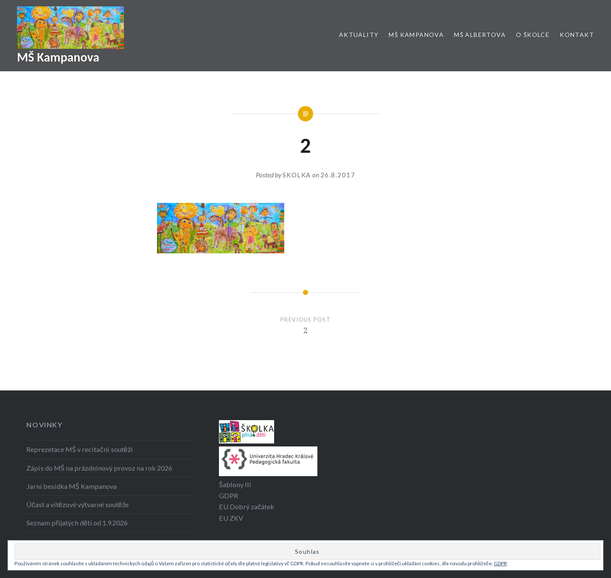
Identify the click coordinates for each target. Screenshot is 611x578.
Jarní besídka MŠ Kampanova (71, 486)
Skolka (297, 175)
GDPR (228, 495)
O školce (532, 34)
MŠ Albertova (480, 34)
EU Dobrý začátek (246, 506)
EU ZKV (231, 518)
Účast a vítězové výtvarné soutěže (77, 504)
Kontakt (577, 34)
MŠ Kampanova (58, 57)
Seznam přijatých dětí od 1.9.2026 (76, 523)
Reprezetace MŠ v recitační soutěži (79, 449)
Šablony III (235, 484)
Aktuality (359, 34)
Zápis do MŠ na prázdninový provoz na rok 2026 (99, 468)
